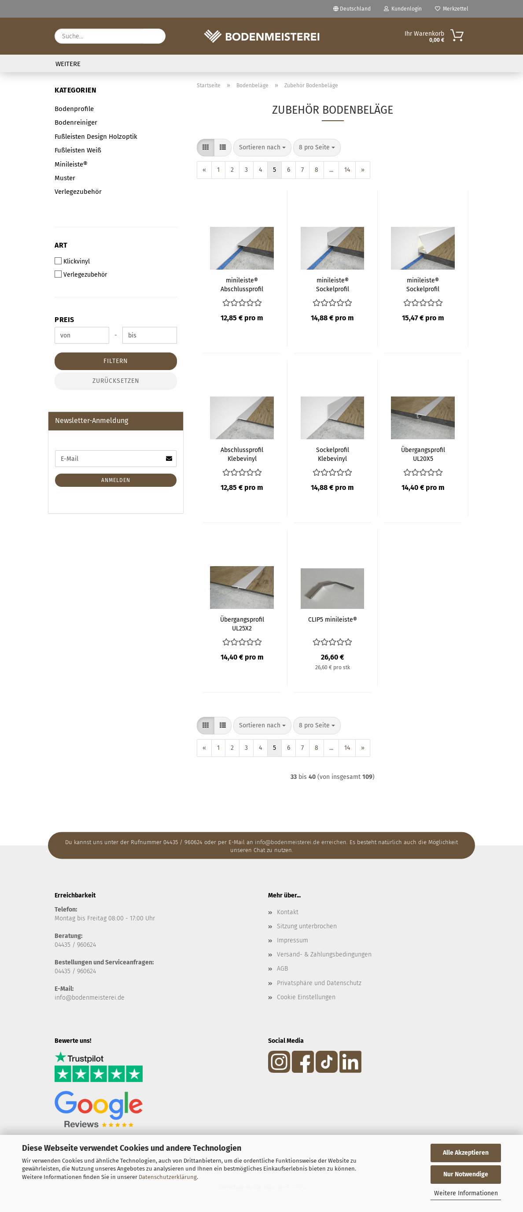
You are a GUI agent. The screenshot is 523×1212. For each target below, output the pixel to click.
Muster (65, 178)
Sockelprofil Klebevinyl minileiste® (332, 454)
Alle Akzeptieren (466, 1152)
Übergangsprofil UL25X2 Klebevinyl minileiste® (242, 624)
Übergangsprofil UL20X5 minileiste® (423, 454)
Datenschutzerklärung (168, 1177)
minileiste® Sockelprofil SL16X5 (332, 285)
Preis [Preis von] (64, 319)
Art (61, 245)
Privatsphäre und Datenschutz (319, 983)
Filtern (115, 361)
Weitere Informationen (466, 1193)
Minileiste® (71, 164)
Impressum (292, 940)
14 (347, 170)
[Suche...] (155, 36)
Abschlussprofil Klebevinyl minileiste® (242, 454)
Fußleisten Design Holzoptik (96, 137)
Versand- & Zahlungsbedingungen (324, 954)
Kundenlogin (403, 9)
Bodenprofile (74, 109)
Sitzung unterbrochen (307, 926)
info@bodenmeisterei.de (90, 997)
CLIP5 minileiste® (332, 619)
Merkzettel (451, 9)
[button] (205, 147)
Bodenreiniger (76, 122)
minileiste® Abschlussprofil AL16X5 (242, 285)
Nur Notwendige (465, 1174)
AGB (282, 968)
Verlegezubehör (78, 192)
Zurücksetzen (116, 381)
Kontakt (287, 912)
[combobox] (262, 147)
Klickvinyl (72, 261)
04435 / (66, 945)
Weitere (68, 64)
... (331, 170)
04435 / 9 (67, 971)
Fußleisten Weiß (78, 150)
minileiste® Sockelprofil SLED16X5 (422, 285)
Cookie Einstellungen (306, 997)
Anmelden (115, 480)
